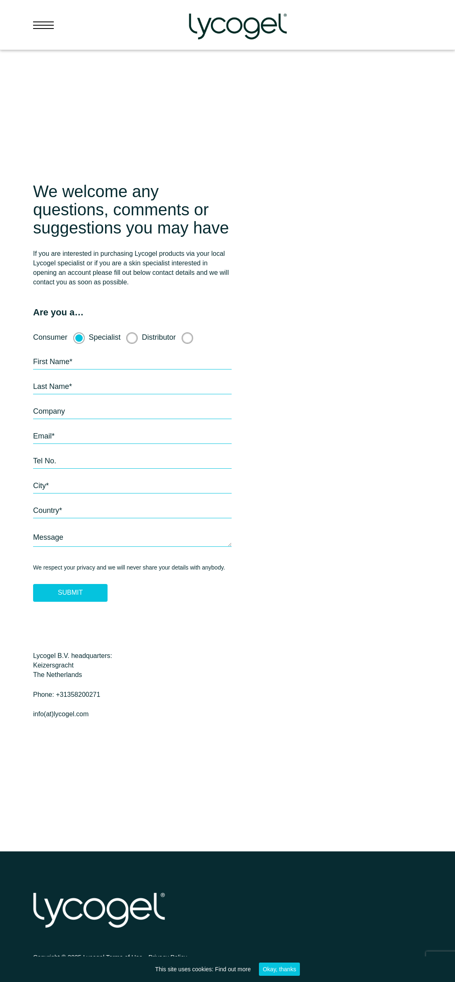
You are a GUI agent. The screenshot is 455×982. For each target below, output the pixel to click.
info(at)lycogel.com (61, 713)
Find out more (233, 969)
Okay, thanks (279, 969)
